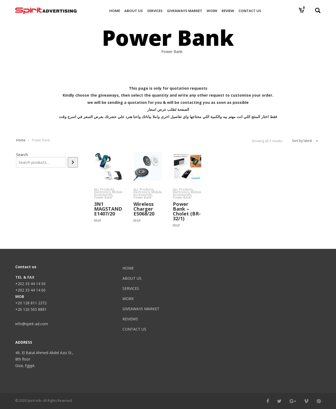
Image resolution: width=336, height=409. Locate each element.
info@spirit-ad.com (31, 323)
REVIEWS (130, 318)
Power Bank (103, 197)
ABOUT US (131, 278)
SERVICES (130, 288)
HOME (128, 268)
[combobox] (303, 140)
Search (22, 154)
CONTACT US (134, 329)
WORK (128, 298)
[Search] (73, 162)
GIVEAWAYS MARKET (140, 308)
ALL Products (104, 189)
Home (20, 140)
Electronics (102, 192)
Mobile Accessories (108, 193)
